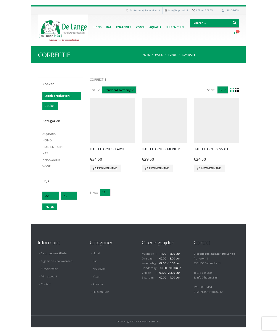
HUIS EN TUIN (52, 147)
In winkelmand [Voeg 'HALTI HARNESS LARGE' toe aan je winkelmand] (107, 168)
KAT (45, 153)
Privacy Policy (49, 269)
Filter (50, 206)
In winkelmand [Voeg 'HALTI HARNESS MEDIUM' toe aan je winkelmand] (159, 168)
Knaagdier (123, 27)
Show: (211, 90)
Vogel (140, 27)
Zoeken (50, 106)
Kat (108, 27)
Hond (97, 27)
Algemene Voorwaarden (56, 261)
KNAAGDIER (51, 160)
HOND (159, 54)
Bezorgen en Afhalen (54, 253)
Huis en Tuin (175, 27)
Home (146, 54)
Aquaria (155, 27)
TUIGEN (172, 54)
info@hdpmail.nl (178, 10)
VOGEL (47, 166)
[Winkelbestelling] (119, 90)
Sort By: (95, 90)
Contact (46, 284)
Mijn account (49, 276)
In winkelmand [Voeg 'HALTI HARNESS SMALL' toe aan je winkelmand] (211, 168)
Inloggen (230, 10)
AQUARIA (49, 134)
